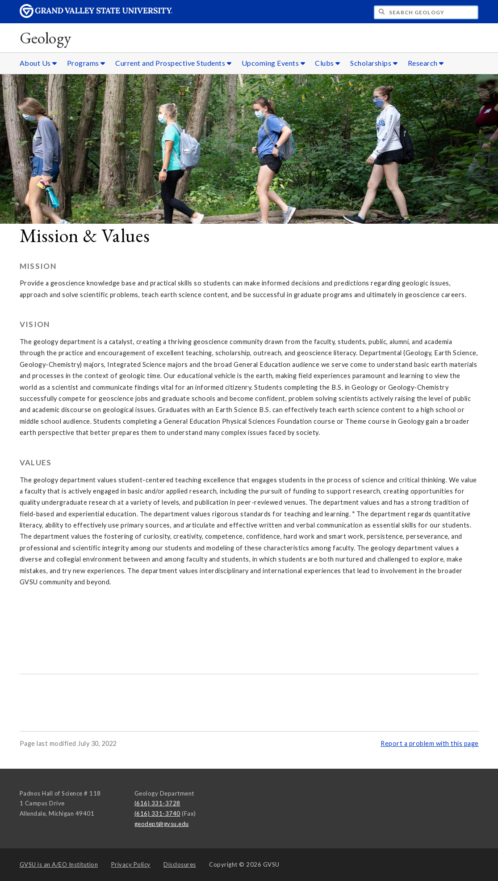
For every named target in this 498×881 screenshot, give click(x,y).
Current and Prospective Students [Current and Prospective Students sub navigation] (173, 63)
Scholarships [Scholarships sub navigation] (374, 63)
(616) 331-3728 (157, 803)
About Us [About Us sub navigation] (38, 63)
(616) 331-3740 (157, 813)
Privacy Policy (131, 864)
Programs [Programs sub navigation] (86, 63)
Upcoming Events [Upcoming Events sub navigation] (273, 63)
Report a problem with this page (430, 743)
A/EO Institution (59, 864)
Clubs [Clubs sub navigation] (327, 63)
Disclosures (179, 864)
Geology (45, 38)
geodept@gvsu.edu (161, 823)
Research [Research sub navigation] (426, 63)
